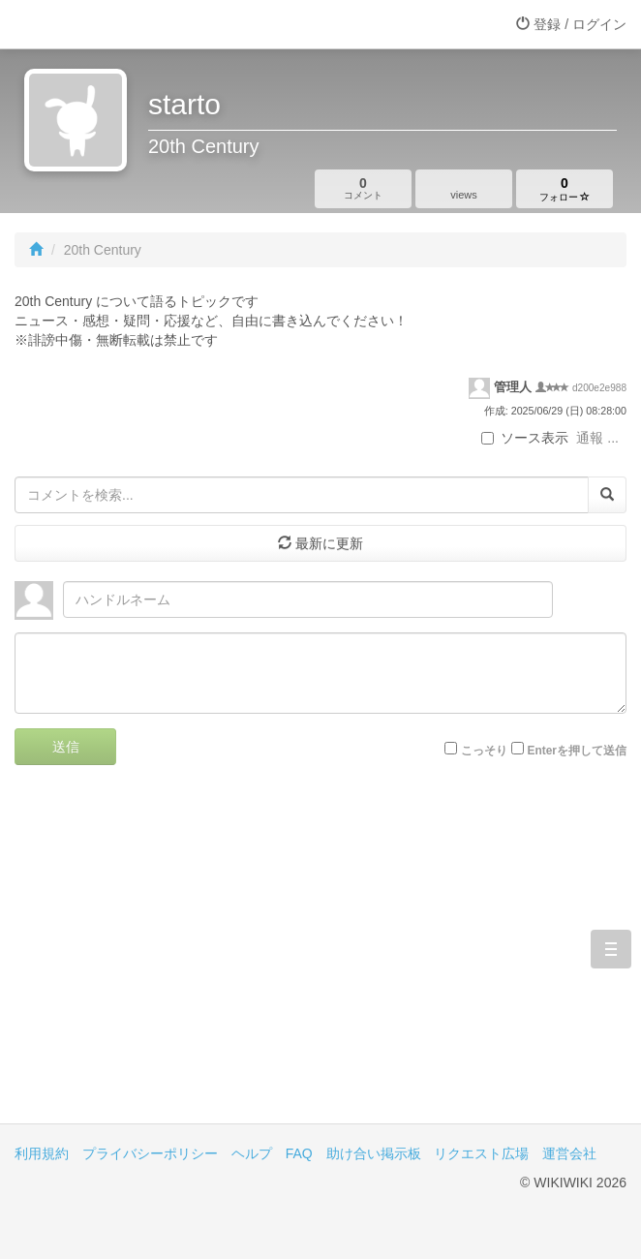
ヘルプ (251, 1153)
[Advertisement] (320, 958)
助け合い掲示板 (373, 1153)
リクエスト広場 (481, 1153)
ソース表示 (524, 437)
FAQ (299, 1153)
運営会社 (569, 1153)
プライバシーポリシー (150, 1153)
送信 (65, 746)
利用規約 (42, 1153)
